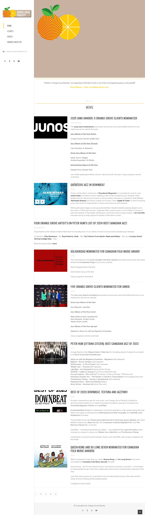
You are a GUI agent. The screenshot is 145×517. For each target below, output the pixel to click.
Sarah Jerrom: (79, 158)
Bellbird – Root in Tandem (81, 362)
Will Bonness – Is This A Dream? (83, 364)
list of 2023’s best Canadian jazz (87, 355)
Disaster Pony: (82, 170)
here (55, 244)
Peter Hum (105, 352)
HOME (9, 25)
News (73, 189)
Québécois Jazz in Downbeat (88, 184)
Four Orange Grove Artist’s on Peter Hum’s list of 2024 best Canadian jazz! (80, 223)
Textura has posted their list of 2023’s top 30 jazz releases (113, 420)
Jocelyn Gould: (85, 139)
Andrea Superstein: (82, 160)
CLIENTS (10, 31)
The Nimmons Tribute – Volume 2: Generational (89, 379)
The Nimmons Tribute (130, 432)
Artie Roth (113, 432)
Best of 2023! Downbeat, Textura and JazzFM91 (99, 392)
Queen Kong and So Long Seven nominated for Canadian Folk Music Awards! (105, 449)
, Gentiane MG (84, 317)
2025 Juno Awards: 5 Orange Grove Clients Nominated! (104, 118)
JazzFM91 (102, 406)
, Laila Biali (80, 307)
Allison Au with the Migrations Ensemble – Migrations (92, 359)
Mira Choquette (120, 413)
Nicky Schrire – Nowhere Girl (82, 384)
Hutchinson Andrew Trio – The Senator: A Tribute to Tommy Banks (97, 377)
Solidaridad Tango (87, 262)
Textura (91, 406)
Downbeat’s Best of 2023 (80, 410)
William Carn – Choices (80, 367)
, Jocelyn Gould (82, 319)
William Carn (103, 432)
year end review (130, 430)
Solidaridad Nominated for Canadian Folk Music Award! (105, 251)
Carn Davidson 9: (82, 148)
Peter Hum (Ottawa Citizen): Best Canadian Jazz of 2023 (105, 343)
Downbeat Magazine (79, 406)
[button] (86, 101)
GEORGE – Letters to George (82, 372)
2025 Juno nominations (84, 127)
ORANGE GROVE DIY (14, 42)
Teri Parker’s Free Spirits (94, 236)
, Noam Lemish (79, 322)
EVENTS (10, 36)
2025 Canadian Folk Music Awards (103, 260)
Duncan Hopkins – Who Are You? (84, 374)
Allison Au (91, 422)
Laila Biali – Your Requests (81, 369)
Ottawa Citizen (94, 352)
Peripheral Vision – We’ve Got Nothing (86, 382)
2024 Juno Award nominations (86, 295)
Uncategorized (76, 123)
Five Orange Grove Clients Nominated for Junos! (100, 286)
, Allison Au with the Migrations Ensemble (91, 331)
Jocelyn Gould (135, 236)
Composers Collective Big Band (116, 422)
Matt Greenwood (106, 413)
